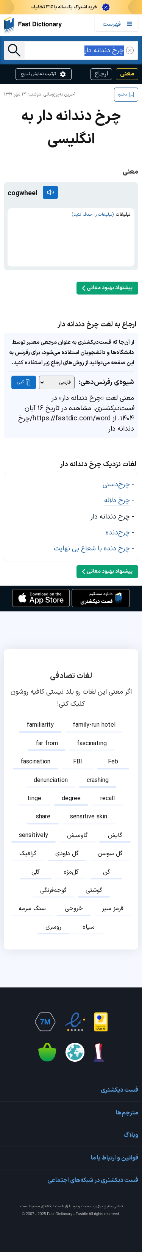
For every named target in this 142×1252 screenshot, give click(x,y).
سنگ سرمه (32, 908)
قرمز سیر (112, 908)
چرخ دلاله (117, 500)
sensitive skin (88, 816)
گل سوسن (110, 853)
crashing (98, 780)
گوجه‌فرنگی (53, 890)
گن (106, 872)
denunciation (51, 780)
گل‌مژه (71, 872)
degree (71, 798)
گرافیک (27, 853)
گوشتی (94, 890)
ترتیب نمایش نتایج (43, 74)
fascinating (92, 743)
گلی (35, 872)
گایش (115, 835)
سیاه (89, 927)
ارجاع (101, 73)
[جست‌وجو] (14, 50)
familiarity (40, 725)
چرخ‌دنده (118, 533)
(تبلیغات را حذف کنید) (93, 214)
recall (107, 798)
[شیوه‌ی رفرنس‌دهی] (57, 382)
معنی (127, 73)
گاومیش (77, 835)
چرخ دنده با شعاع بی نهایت (92, 549)
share (43, 816)
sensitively (33, 835)
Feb (113, 761)
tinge (34, 798)
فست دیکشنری (52, 1206)
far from (47, 743)
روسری (53, 927)
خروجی (74, 908)
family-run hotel (94, 725)
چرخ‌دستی (116, 484)
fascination (35, 761)
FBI (77, 761)
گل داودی (67, 853)
